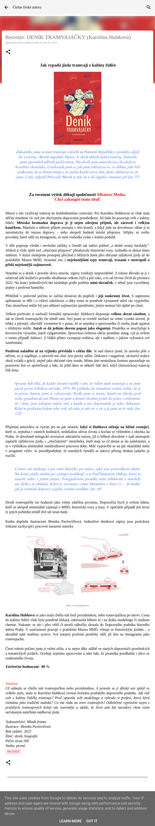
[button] (8, 52)
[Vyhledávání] (148, 7)
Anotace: (12, 683)
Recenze (13, 751)
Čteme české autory (27, 7)
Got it (91, 821)
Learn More (70, 821)
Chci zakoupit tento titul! (77, 199)
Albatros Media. (111, 194)
